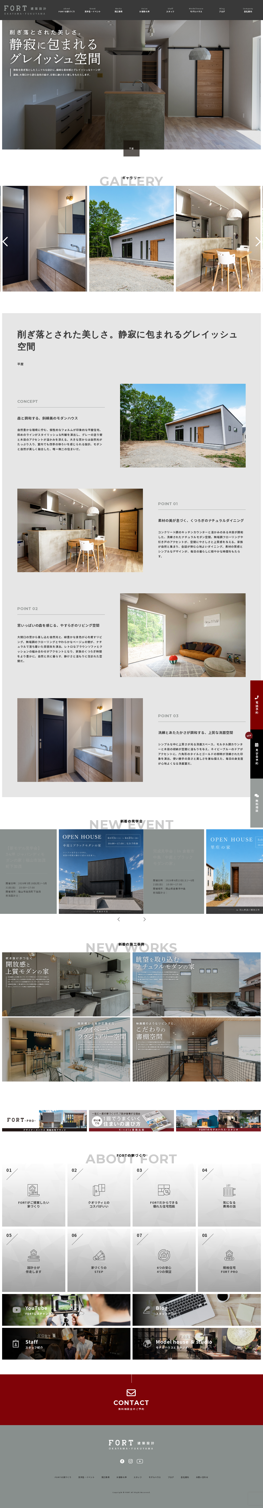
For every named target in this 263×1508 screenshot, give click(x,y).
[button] (5, 242)
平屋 (131, 148)
